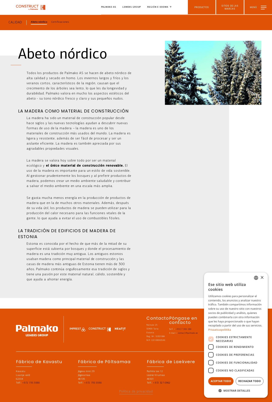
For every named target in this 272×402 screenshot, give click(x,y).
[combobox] (256, 278)
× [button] (262, 277)
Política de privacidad (136, 391)
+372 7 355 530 (183, 329)
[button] (236, 391)
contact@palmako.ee (188, 333)
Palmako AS (108, 7)
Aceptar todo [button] (221, 381)
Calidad (15, 22)
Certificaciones (60, 22)
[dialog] (236, 335)
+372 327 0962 (161, 383)
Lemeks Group (131, 7)
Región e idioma (157, 7)
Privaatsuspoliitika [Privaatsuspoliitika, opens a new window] (219, 330)
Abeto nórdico (39, 22)
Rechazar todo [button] (249, 381)
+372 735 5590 (31, 383)
